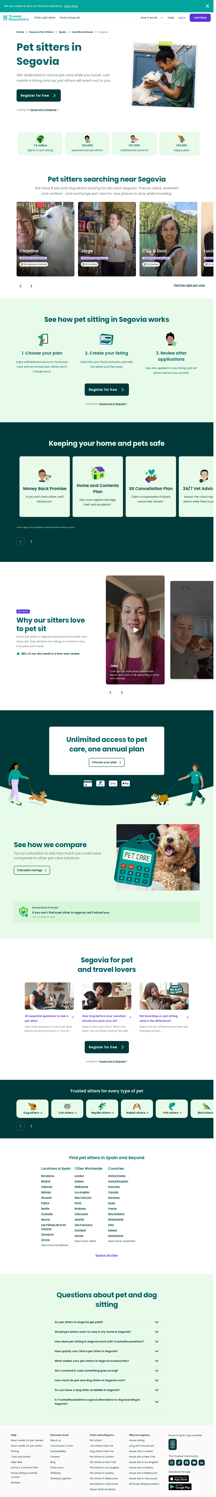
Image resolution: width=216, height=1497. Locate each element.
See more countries (121, 1241)
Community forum (61, 1445)
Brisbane (80, 1208)
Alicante (46, 1197)
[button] (135, 629)
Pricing (15, 1451)
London (79, 1176)
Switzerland (115, 1235)
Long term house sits (141, 1445)
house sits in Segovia (43, 109)
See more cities (85, 1241)
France (112, 1208)
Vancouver (81, 1214)
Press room (57, 1467)
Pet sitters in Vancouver (104, 1484)
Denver (79, 1235)
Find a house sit (70, 18)
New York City (83, 1197)
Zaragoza (47, 1234)
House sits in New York (142, 1456)
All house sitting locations (144, 1484)
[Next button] (31, 286)
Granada (47, 1214)
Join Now (200, 18)
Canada (113, 1192)
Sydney (79, 1181)
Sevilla (45, 1208)
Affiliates (55, 1473)
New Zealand (116, 1214)
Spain (111, 1203)
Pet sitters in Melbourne (104, 1478)
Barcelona (47, 1176)
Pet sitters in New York (103, 1462)
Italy (111, 1225)
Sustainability (58, 1451)
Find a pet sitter (44, 18)
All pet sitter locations (103, 1489)
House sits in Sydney (141, 1467)
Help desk (16, 1462)
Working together (60, 1478)
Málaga (46, 1192)
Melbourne (81, 1186)
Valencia (46, 1186)
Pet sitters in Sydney (102, 1473)
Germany (114, 1197)
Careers (55, 1456)
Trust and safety (21, 1456)
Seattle (79, 1219)
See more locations (54, 1245)
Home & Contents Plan (24, 1467)
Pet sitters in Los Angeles (104, 1467)
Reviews (15, 1482)
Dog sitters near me (102, 1451)
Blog (52, 1462)
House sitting (136, 1440)
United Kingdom (118, 1181)
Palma (45, 1203)
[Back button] (20, 286)
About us (55, 1440)
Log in (182, 18)
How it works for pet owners (27, 1440)
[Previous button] (110, 693)
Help (171, 18)
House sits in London (141, 1451)
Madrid (45, 1181)
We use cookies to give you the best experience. (41, 6)
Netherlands (116, 1219)
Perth (78, 1203)
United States (117, 1176)
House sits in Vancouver (143, 1478)
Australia (114, 1186)
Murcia (45, 1219)
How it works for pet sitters (26, 1445)
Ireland (112, 1230)
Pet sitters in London (102, 1456)
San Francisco (83, 1225)
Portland (80, 1230)
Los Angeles (82, 1192)
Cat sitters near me (101, 1445)
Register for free (39, 95)
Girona (45, 1240)
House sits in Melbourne (143, 1473)
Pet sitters (96, 1440)
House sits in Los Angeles (143, 1462)
